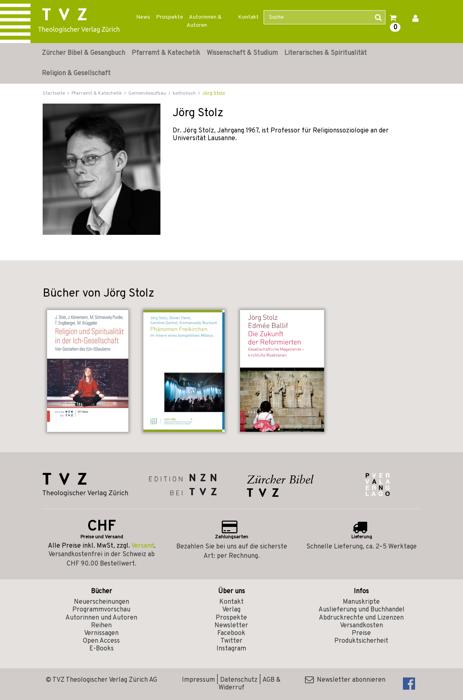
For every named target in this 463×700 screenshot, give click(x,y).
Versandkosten (361, 626)
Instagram (231, 649)
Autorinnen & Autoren (204, 21)
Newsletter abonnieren (345, 680)
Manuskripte (361, 602)
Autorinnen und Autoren (101, 618)
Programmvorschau (101, 610)
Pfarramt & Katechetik (166, 53)
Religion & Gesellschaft (76, 73)
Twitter (231, 641)
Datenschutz (238, 680)
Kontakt (248, 17)
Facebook (231, 633)
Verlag (231, 610)
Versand (142, 546)
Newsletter (231, 626)
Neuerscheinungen (101, 602)
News (143, 17)
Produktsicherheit (361, 641)
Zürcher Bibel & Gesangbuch (83, 53)
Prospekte (169, 17)
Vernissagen (101, 633)
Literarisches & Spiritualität (325, 53)
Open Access (101, 641)
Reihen (101, 626)
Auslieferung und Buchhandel (361, 610)
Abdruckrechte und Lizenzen (361, 618)
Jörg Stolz (213, 93)
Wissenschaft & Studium (242, 53)
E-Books (101, 649)
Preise (361, 633)
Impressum (198, 680)
